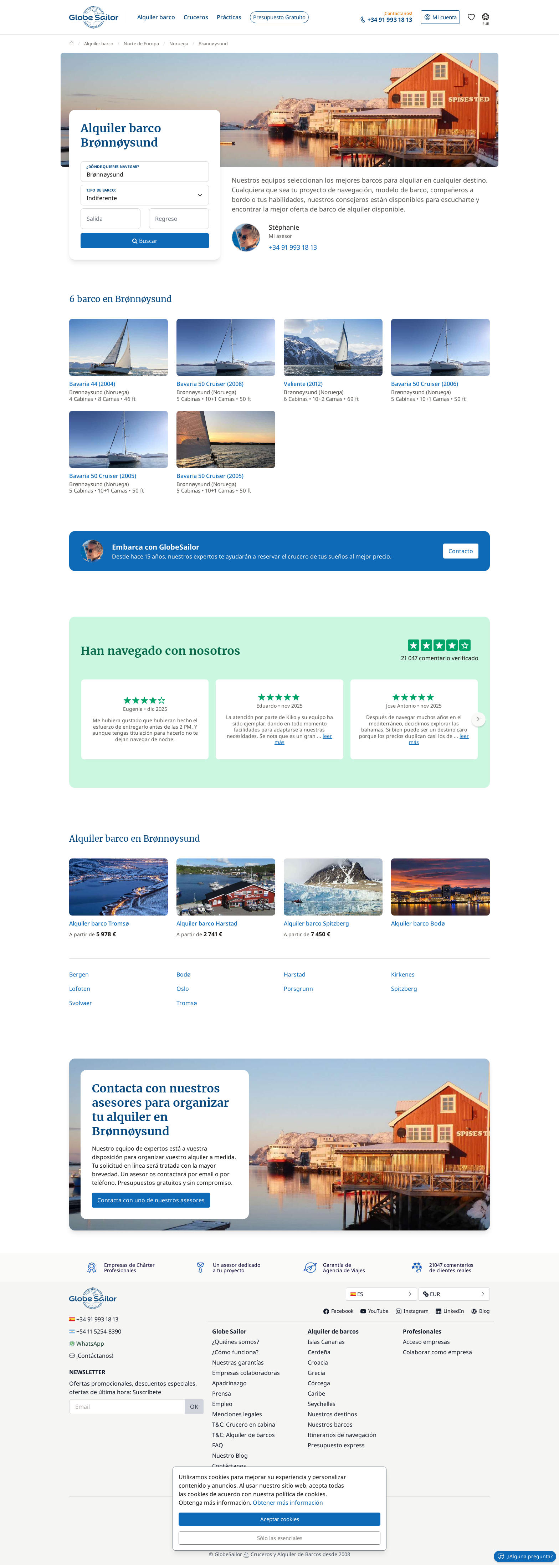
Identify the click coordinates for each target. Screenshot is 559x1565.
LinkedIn (450, 1310)
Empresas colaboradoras (246, 1373)
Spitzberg (404, 989)
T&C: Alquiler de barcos (243, 1435)
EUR (454, 1294)
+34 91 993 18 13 (293, 247)
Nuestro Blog (230, 1455)
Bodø (183, 974)
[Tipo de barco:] (145, 195)
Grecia (316, 1373)
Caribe (316, 1393)
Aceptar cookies (279, 1519)
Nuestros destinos (332, 1414)
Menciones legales (237, 1414)
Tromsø (186, 1003)
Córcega (319, 1383)
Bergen (79, 974)
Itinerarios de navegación (342, 1435)
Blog (480, 1310)
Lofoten (79, 989)
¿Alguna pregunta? (525, 1556)
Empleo (222, 1404)
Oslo (182, 989)
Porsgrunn (298, 989)
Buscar (145, 241)
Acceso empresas (426, 1342)
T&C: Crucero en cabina (243, 1424)
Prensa (221, 1393)
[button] (156, 17)
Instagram (412, 1310)
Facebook (338, 1310)
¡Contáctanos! (91, 1356)
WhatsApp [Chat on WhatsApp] (86, 1343)
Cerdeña (319, 1352)
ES (381, 1294)
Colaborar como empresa (437, 1352)
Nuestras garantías (238, 1362)
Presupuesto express (336, 1445)
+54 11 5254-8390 (95, 1331)
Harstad (295, 974)
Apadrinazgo (229, 1383)
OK (194, 1407)
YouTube (374, 1310)
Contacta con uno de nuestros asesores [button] (151, 1200)
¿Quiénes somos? (235, 1342)
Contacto (460, 551)
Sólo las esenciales (279, 1537)
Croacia (318, 1362)
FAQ (217, 1445)
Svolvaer (80, 1003)
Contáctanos (229, 1466)
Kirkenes (403, 974)
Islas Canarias (326, 1342)
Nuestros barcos (330, 1424)
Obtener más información (288, 1503)
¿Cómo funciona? (235, 1352)
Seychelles (321, 1404)
